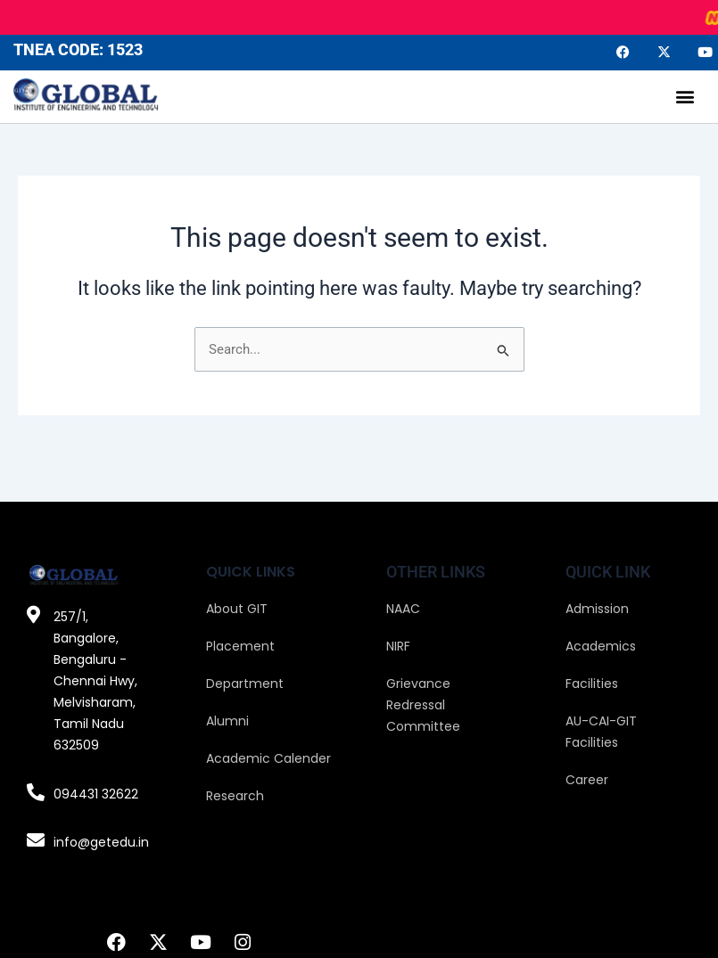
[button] (685, 96)
